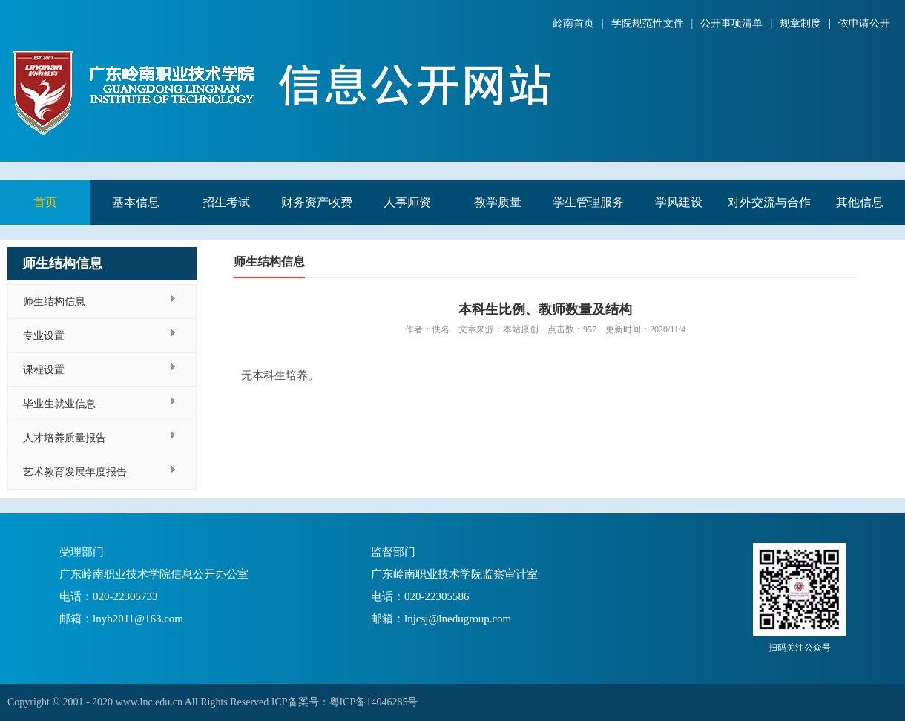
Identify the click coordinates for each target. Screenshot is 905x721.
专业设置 (44, 335)
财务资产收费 (316, 202)
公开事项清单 (731, 23)
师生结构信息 (54, 301)
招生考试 (226, 202)
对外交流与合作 (769, 202)
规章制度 (800, 23)
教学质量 (497, 202)
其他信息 (859, 202)
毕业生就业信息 (59, 403)
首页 (45, 202)
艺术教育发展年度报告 (75, 472)
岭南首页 (573, 23)
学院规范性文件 (647, 23)
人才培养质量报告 (64, 438)
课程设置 (44, 369)
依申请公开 (864, 23)
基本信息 (135, 202)
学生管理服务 (588, 202)
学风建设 (678, 202)
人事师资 (407, 202)
